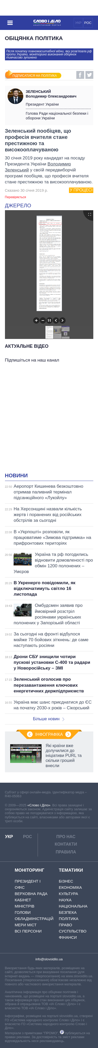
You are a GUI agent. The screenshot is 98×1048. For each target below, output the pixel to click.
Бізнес (66, 881)
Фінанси (68, 937)
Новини (16, 475)
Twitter (89, 75)
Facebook (80, 75)
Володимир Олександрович (58, 93)
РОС (87, 22)
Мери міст (26, 925)
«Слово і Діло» (38, 805)
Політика (68, 918)
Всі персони (28, 931)
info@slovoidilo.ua (48, 959)
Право (65, 925)
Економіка (70, 887)
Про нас (65, 836)
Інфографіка (49, 734)
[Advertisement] (49, 419)
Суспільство (73, 931)
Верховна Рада (31, 893)
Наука (65, 900)
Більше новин (48, 719)
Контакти (66, 844)
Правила (66, 852)
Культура (68, 893)
